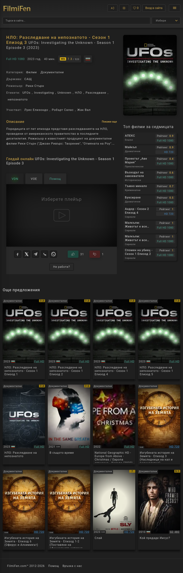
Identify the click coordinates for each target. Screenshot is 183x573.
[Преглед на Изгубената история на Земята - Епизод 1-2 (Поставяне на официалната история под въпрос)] (69, 510)
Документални (52, 72)
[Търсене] (76, 20)
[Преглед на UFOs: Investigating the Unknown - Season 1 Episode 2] (69, 339)
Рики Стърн (35, 86)
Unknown (64, 92)
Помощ (53, 566)
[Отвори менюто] (174, 8)
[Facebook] (17, 254)
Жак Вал (84, 110)
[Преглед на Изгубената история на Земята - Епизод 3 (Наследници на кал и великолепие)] (159, 424)
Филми (31, 72)
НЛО (78, 92)
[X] (26, 254)
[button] (112, 8)
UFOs (26, 92)
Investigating (44, 92)
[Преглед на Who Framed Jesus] (159, 510)
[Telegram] (35, 254)
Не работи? (61, 266)
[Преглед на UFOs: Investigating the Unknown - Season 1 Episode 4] (114, 339)
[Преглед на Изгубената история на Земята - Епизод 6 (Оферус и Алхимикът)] (24, 510)
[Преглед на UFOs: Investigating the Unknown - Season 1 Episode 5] (159, 339)
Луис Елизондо (36, 110)
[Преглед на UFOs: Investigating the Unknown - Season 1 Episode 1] (24, 339)
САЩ (28, 79)
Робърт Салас (63, 110)
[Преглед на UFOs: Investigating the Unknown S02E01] (24, 424)
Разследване (96, 92)
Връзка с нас (72, 566)
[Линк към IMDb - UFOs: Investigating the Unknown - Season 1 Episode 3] (69, 59)
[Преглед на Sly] (114, 510)
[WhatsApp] (53, 254)
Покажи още (109, 121)
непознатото (18, 99)
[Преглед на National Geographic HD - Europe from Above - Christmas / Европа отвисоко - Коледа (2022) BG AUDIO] (114, 424)
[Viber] (44, 254)
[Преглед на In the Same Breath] (69, 424)
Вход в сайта (153, 8)
